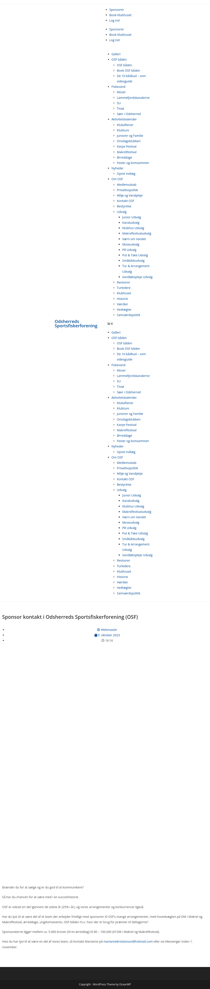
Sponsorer (116, 10)
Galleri (116, 54)
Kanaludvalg (130, 222)
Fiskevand (119, 87)
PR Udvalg (129, 250)
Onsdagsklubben (129, 141)
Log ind (114, 20)
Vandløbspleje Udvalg (137, 277)
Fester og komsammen (133, 163)
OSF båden (119, 59)
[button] (131, 323)
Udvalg (122, 212)
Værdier (122, 304)
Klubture (123, 130)
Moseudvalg (130, 244)
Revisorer (123, 282)
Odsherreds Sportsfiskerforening (76, 323)
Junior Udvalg (131, 217)
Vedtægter (124, 309)
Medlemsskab (126, 185)
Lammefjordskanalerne (133, 98)
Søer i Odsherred (129, 114)
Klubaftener (125, 125)
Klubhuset (124, 293)
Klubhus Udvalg (133, 228)
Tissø (120, 108)
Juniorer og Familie (130, 136)
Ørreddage (124, 157)
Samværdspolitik (128, 315)
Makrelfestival (127, 152)
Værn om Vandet (134, 239)
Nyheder (118, 168)
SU (119, 103)
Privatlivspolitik (127, 190)
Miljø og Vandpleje (130, 195)
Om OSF (117, 179)
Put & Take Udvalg (135, 255)
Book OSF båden (128, 70)
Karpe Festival (127, 146)
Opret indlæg (126, 174)
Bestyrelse (124, 206)
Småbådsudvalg (133, 260)
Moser (121, 92)
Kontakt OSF (125, 201)
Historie (122, 299)
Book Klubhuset (120, 15)
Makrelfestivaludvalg (136, 233)
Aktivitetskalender (124, 119)
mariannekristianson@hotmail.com (128, 941)
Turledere (124, 288)
